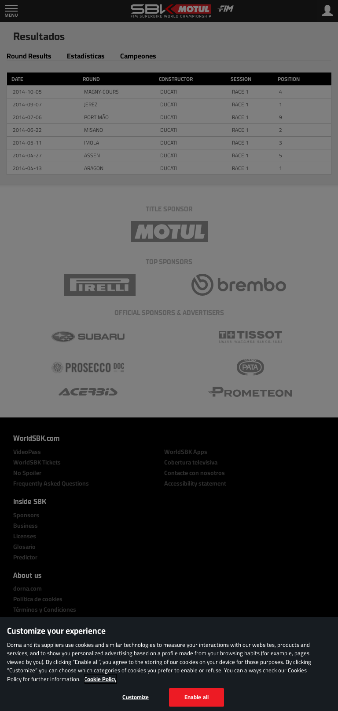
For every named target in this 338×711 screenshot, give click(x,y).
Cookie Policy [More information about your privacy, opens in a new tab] (100, 679)
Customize (135, 697)
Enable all (196, 697)
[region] (169, 664)
